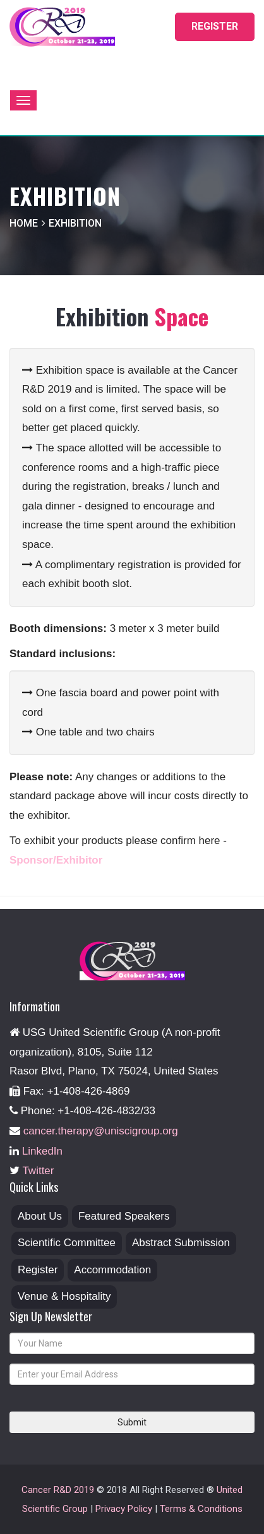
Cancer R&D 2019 (57, 1489)
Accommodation (112, 1270)
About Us (40, 1216)
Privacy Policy (123, 1508)
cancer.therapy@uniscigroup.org (100, 1131)
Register (37, 1270)
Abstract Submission (181, 1243)
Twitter (38, 1171)
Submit (132, 1422)
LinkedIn (42, 1151)
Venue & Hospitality (64, 1296)
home (23, 223)
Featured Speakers (124, 1216)
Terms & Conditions (201, 1508)
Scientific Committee (67, 1243)
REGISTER (214, 26)
